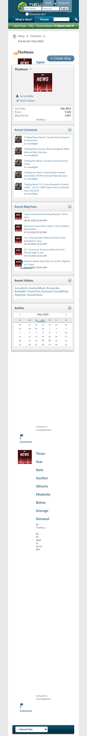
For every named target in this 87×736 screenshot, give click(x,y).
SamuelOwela (34, 294)
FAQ (31, 25)
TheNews (36, 36)
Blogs (21, 36)
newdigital (32, 143)
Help (48, 3)
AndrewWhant (37, 288)
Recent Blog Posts (26, 206)
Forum (44, 19)
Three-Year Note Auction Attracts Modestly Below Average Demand (43, 486)
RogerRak (20, 294)
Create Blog (61, 58)
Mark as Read (25, 100)
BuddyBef (20, 291)
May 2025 (43, 314)
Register (64, 3)
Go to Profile (24, 96)
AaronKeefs (21, 288)
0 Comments (26, 266)
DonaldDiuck (61, 291)
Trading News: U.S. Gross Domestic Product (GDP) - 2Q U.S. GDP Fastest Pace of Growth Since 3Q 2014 (46, 187)
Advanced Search (64, 25)
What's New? (23, 19)
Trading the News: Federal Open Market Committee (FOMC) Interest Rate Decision (45, 174)
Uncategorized (43, 429)
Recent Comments (26, 130)
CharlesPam (33, 291)
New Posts (20, 25)
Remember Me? (36, 14)
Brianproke (53, 288)
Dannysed (47, 291)
